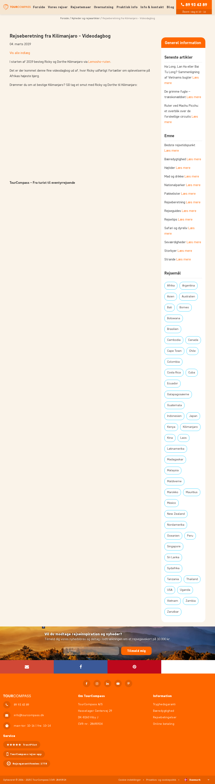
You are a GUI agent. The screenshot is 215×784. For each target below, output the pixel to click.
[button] (81, 667)
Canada (193, 340)
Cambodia (174, 340)
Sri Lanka (173, 557)
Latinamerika (175, 448)
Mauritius (192, 492)
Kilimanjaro (190, 427)
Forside (39, 7)
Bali (169, 307)
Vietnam (172, 601)
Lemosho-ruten (99, 62)
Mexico (171, 503)
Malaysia (173, 470)
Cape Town (174, 351)
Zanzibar (173, 611)
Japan (193, 416)
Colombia (173, 362)
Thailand (192, 579)
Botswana (173, 318)
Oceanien (173, 535)
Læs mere (194, 97)
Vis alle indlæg (20, 53)
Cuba (191, 372)
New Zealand (176, 514)
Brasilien (172, 329)
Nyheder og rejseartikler (86, 18)
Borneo (184, 307)
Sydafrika (173, 568)
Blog (170, 7)
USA (169, 590)
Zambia (191, 601)
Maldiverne (174, 481)
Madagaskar (175, 459)
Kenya (171, 427)
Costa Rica (174, 372)
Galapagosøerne (178, 394)
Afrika (171, 285)
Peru (190, 535)
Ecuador (172, 383)
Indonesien (174, 416)
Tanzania (173, 579)
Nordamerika (175, 525)
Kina (170, 438)
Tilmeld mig (136, 651)
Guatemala (174, 405)
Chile (192, 351)
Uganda (185, 590)
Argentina (188, 285)
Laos (183, 438)
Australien (188, 296)
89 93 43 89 (196, 4)
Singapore (174, 546)
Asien (170, 296)
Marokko (172, 492)
